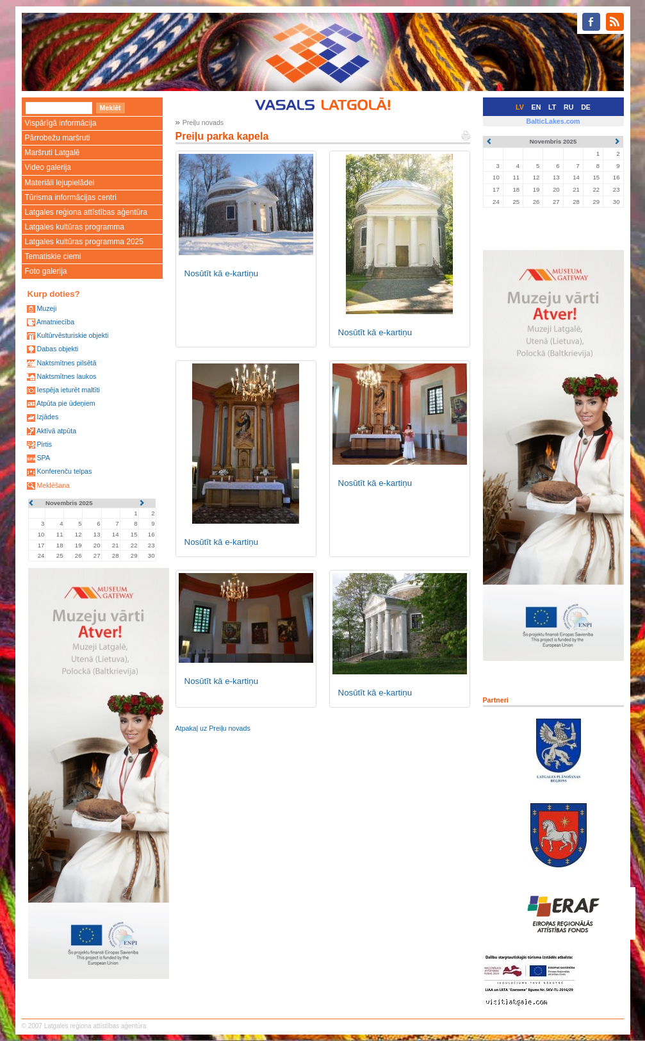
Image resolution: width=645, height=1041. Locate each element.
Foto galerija (46, 271)
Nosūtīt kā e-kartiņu (221, 273)
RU (568, 107)
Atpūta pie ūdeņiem (66, 403)
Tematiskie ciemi (53, 256)
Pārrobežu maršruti (57, 137)
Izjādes (47, 417)
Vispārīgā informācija (61, 123)
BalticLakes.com (553, 121)
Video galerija (48, 167)
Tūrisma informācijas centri (71, 197)
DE (586, 107)
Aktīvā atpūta (56, 431)
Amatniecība (55, 322)
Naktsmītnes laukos (66, 376)
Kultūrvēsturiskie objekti (72, 335)
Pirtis (44, 444)
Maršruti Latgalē (52, 152)
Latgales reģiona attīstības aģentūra (86, 212)
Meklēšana (53, 485)
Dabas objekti (57, 349)
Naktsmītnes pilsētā (66, 363)
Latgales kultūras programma (74, 226)
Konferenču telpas (64, 471)
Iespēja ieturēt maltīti (68, 390)
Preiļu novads (203, 122)
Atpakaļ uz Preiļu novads (213, 728)
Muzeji (46, 308)
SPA (43, 458)
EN (536, 107)
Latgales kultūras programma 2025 (84, 241)
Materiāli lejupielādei (60, 182)
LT (552, 107)
